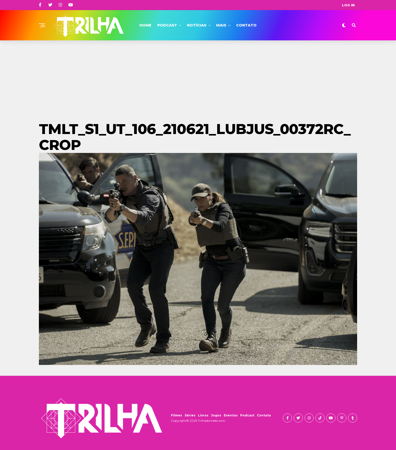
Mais (221, 25)
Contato (246, 25)
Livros (203, 415)
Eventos (231, 415)
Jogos (216, 415)
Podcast (167, 25)
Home (145, 25)
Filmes (176, 415)
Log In (348, 5)
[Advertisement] (198, 78)
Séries (190, 415)
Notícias (196, 25)
